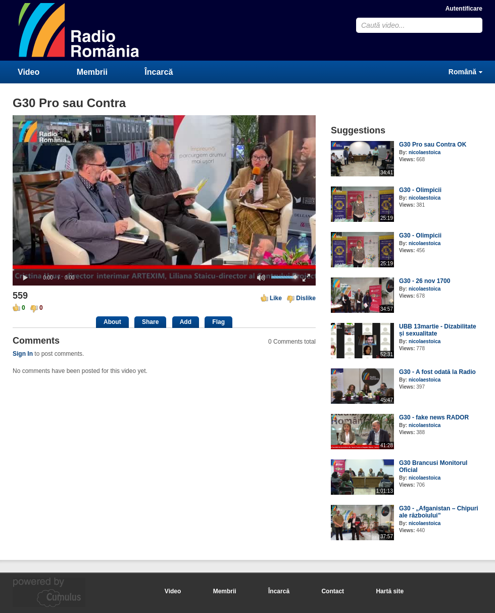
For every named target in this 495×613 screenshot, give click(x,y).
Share (150, 321)
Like (276, 298)
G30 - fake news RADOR (434, 417)
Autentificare (463, 8)
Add (185, 321)
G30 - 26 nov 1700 (424, 281)
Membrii (92, 72)
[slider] (164, 269)
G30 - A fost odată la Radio (437, 371)
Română (462, 72)
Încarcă (158, 72)
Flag (218, 321)
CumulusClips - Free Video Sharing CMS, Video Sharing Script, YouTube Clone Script (79, 30)
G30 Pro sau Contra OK (432, 144)
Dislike (306, 298)
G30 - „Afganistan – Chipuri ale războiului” (438, 512)
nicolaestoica (424, 152)
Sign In (23, 353)
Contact (332, 591)
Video (28, 72)
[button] (25, 278)
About (112, 321)
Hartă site (390, 591)
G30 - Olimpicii (420, 190)
